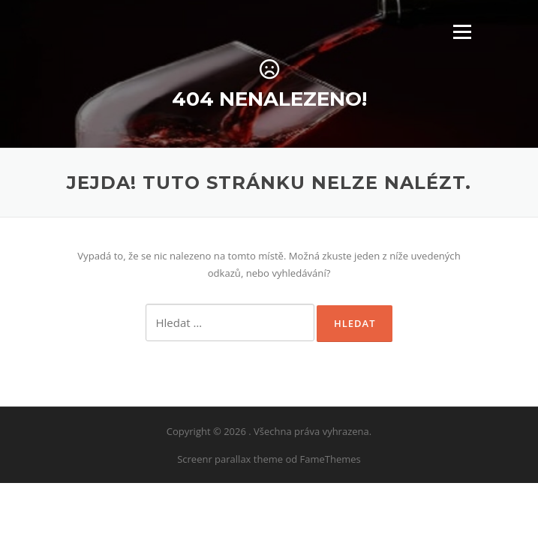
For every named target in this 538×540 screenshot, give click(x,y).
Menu (462, 31)
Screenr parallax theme (230, 459)
